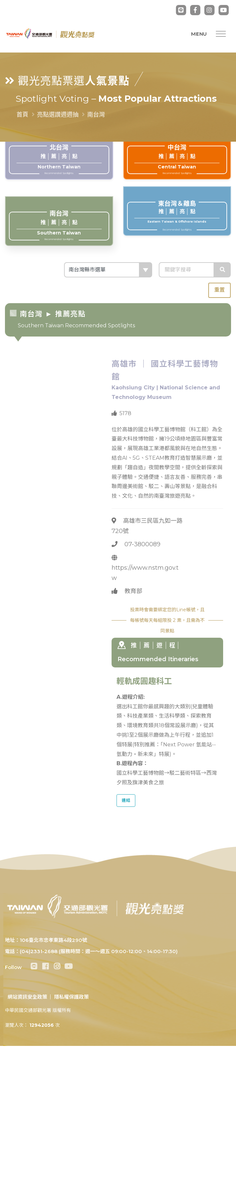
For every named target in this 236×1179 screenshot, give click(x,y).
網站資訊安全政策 (27, 997)
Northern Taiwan (59, 159)
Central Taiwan (176, 159)
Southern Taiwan (59, 225)
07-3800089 (142, 544)
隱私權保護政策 (71, 997)
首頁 (22, 114)
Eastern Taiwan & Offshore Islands (176, 215)
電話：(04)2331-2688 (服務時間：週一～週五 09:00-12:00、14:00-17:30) (91, 951)
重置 (219, 290)
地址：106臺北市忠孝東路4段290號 (46, 940)
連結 (126, 800)
